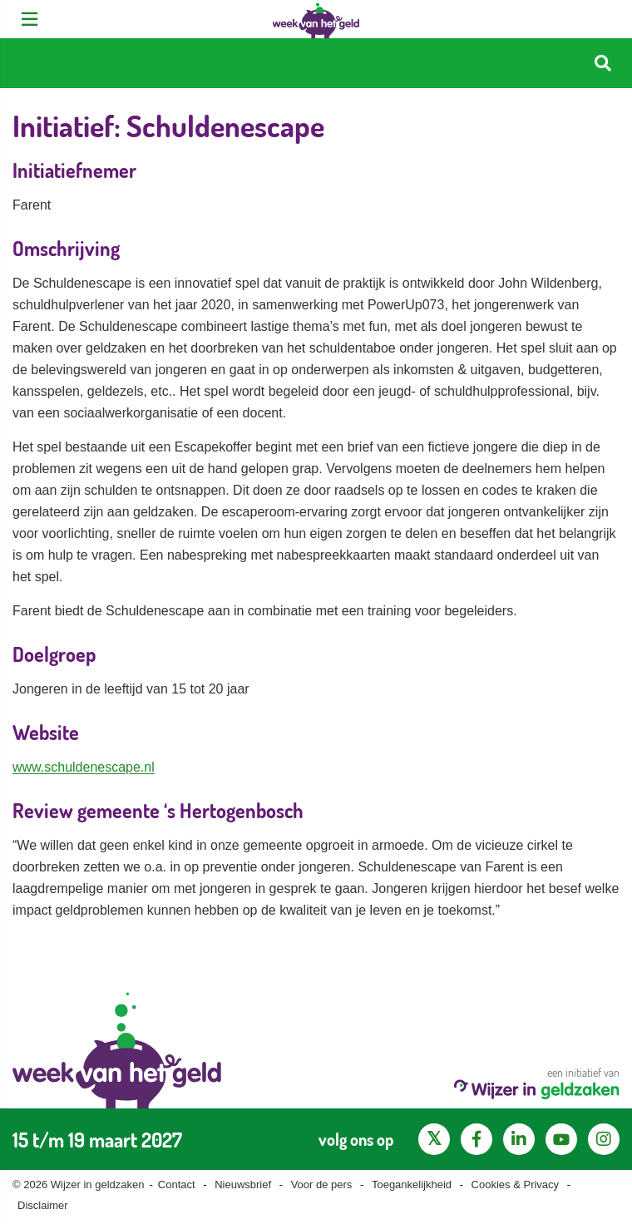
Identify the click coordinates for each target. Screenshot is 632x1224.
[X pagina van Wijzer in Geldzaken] (434, 1139)
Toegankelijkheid (412, 1184)
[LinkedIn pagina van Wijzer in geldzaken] (519, 1139)
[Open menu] (29, 19)
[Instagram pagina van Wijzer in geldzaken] (604, 1139)
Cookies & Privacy (515, 1184)
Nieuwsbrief (243, 1184)
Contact (176, 1184)
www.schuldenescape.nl (83, 767)
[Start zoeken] (603, 64)
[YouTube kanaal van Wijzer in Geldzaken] (561, 1139)
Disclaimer (42, 1205)
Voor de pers (322, 1184)
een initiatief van (537, 1082)
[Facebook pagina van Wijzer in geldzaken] (476, 1139)
